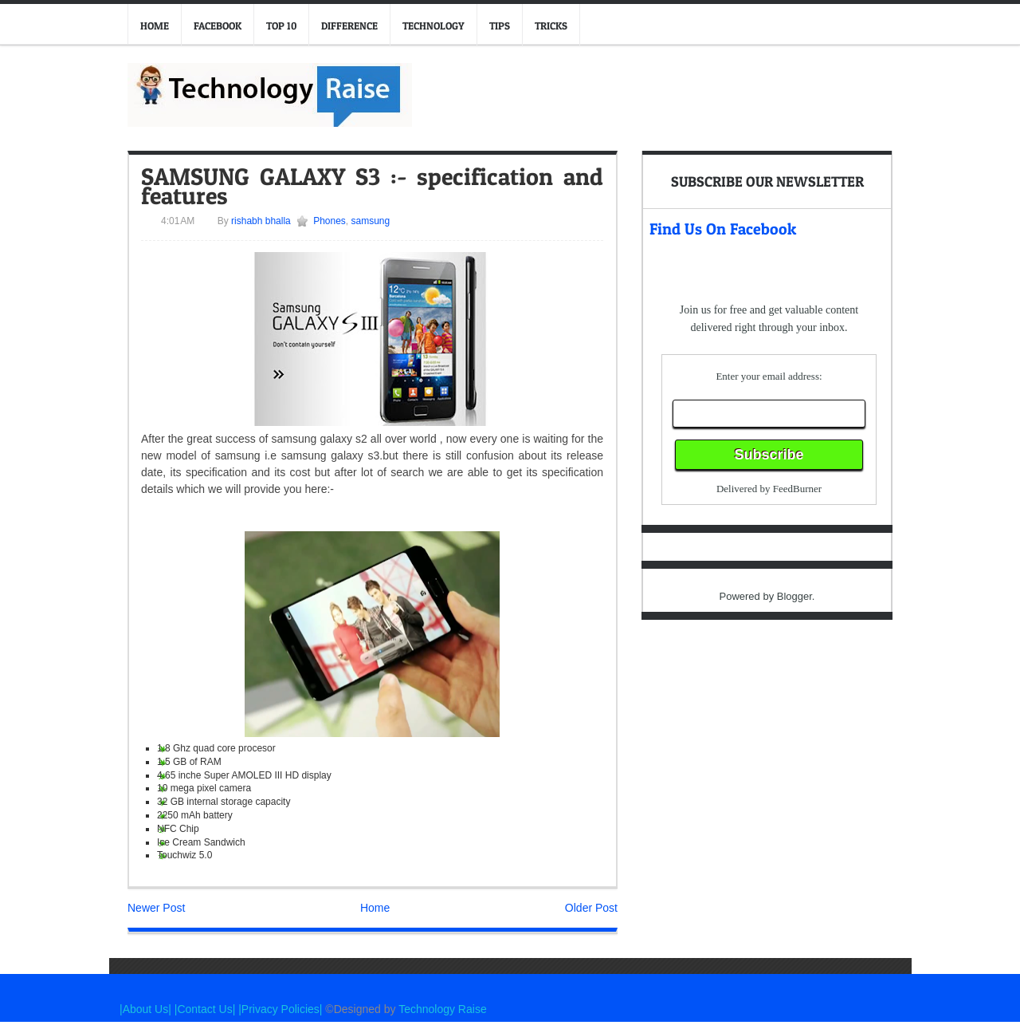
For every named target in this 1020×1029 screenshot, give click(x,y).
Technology (433, 25)
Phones (329, 221)
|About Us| (147, 1009)
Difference (349, 25)
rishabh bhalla (260, 221)
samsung (370, 221)
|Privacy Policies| (280, 1009)
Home (154, 25)
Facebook (217, 25)
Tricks (551, 25)
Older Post (591, 907)
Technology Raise (442, 1009)
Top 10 (281, 25)
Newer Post (156, 907)
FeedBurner (797, 489)
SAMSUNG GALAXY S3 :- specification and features (372, 186)
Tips (499, 25)
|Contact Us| (206, 1009)
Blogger (794, 596)
